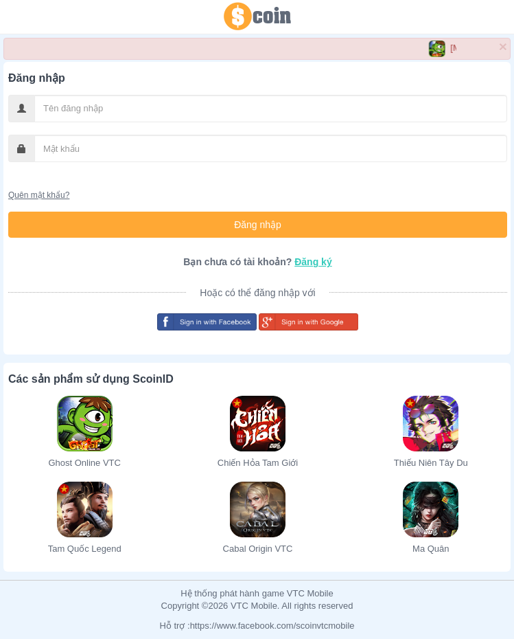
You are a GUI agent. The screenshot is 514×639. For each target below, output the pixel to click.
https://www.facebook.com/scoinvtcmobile (272, 625)
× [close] (503, 46)
